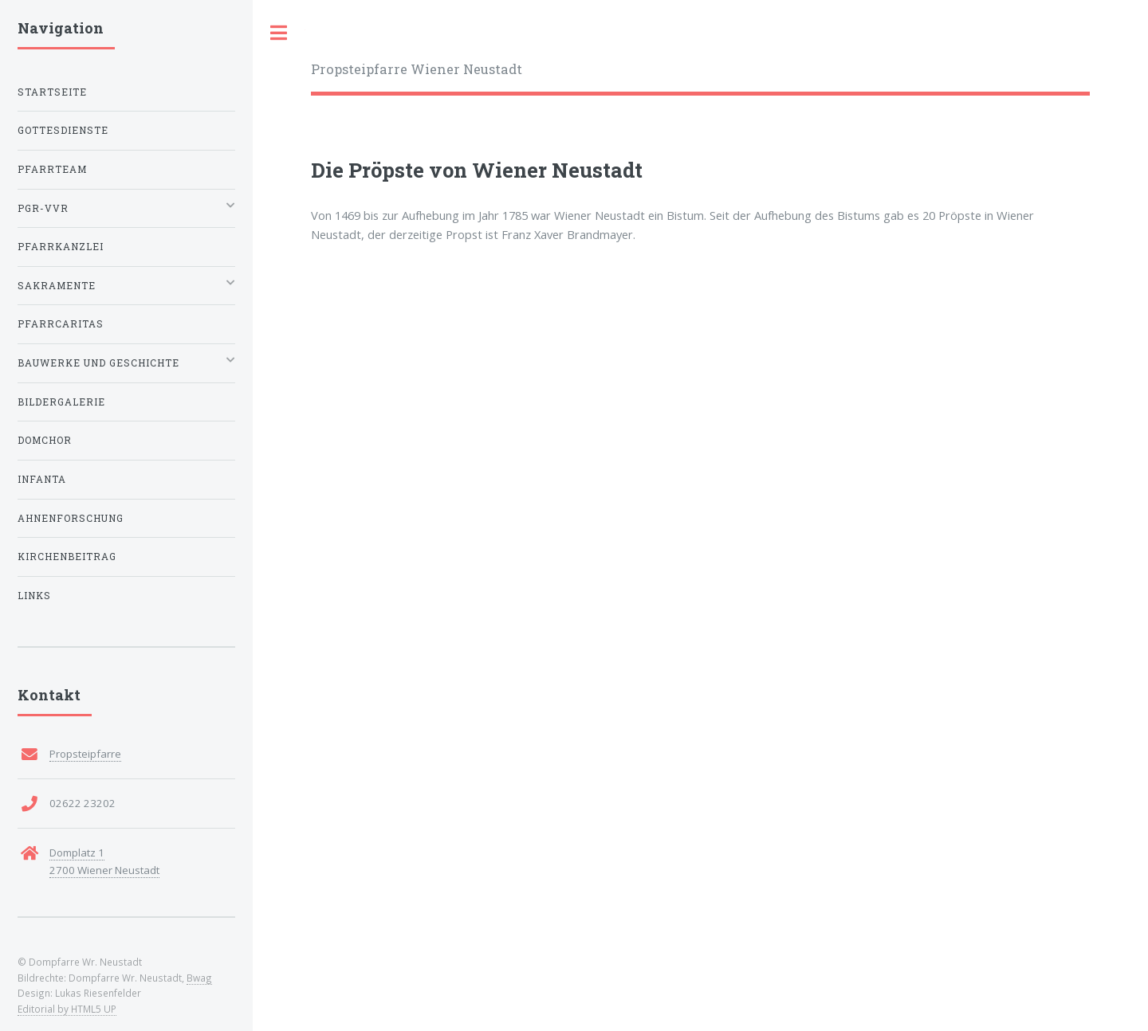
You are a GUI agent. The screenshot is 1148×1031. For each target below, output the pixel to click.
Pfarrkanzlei (61, 247)
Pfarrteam (52, 169)
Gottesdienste (63, 130)
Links (34, 596)
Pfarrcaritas (61, 324)
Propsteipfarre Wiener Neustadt (416, 69)
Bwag (199, 977)
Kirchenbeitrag (67, 557)
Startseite (52, 92)
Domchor (45, 440)
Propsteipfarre (85, 754)
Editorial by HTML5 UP (67, 1008)
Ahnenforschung (71, 518)
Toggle (279, 33)
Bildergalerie (61, 402)
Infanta (42, 479)
